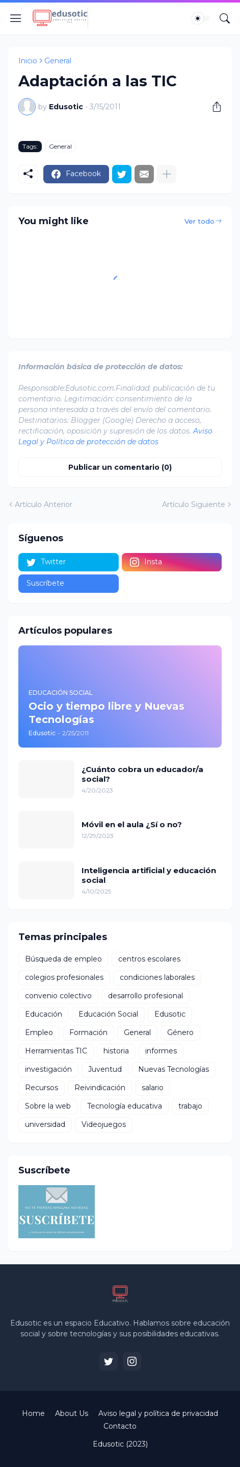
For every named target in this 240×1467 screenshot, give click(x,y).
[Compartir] (213, 106)
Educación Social (108, 1014)
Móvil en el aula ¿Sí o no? (132, 824)
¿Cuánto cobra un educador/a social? (142, 774)
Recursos (41, 1087)
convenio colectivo (58, 995)
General (57, 60)
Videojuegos (104, 1124)
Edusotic (169, 1014)
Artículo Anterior (43, 504)
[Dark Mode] (200, 18)
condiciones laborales (157, 977)
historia (116, 1050)
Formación (88, 1032)
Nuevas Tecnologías (173, 1069)
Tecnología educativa (124, 1106)
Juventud (105, 1069)
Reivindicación (99, 1087)
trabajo (190, 1106)
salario (153, 1087)
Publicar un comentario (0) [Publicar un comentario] (120, 467)
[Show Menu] (16, 18)
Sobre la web (48, 1106)
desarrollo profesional (145, 995)
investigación (48, 1069)
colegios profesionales (64, 977)
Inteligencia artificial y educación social (149, 875)
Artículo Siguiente (193, 504)
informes (161, 1050)
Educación (43, 1014)
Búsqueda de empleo (63, 959)
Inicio (27, 60)
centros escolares (149, 959)
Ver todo (199, 221)
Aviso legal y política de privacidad (158, 1413)
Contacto (120, 1426)
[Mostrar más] (166, 174)
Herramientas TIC (56, 1050)
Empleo (39, 1032)
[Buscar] (224, 18)
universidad (45, 1124)
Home (33, 1413)
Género (180, 1032)
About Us (71, 1413)
